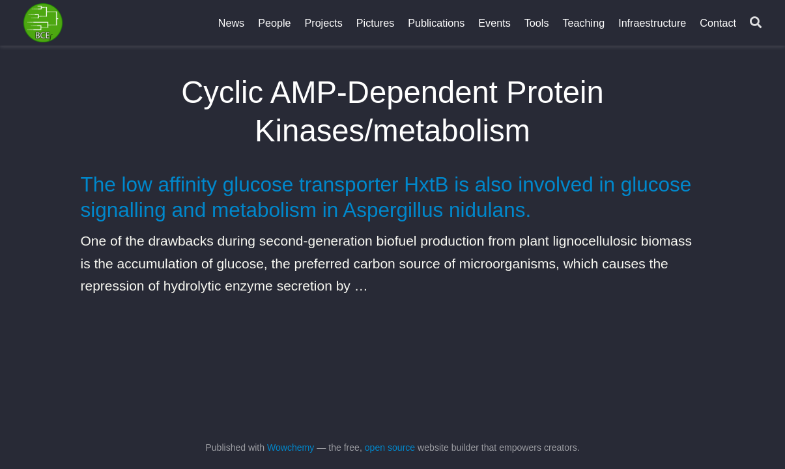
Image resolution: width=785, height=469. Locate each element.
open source (390, 447)
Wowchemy (290, 447)
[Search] (756, 23)
